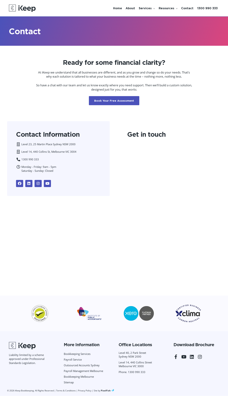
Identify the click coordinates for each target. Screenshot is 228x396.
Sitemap (69, 382)
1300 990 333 (136, 372)
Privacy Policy (84, 390)
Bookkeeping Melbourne (79, 376)
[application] (153, 8)
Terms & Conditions (66, 390)
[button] (147, 8)
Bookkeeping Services (77, 354)
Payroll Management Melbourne (83, 371)
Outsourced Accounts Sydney (82, 365)
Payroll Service (73, 359)
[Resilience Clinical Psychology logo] (22, 345)
